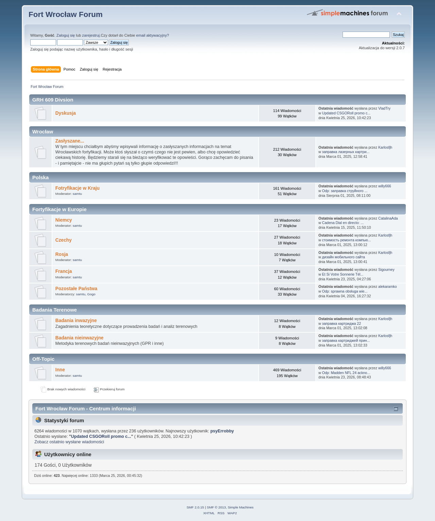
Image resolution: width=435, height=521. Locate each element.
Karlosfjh (385, 147)
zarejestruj (91, 35)
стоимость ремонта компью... (346, 240)
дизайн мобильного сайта (343, 257)
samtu (77, 194)
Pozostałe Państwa (76, 288)
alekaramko (387, 286)
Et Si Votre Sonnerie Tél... (343, 274)
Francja (63, 271)
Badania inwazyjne (76, 320)
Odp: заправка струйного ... (345, 191)
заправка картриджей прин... (346, 340)
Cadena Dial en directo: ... (343, 223)
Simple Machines (241, 507)
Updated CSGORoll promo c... (346, 113)
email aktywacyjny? (152, 35)
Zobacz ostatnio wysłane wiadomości (69, 442)
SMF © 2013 (216, 507)
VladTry (384, 108)
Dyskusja (65, 113)
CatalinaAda (388, 218)
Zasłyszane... (69, 141)
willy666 (384, 186)
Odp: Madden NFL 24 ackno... (346, 373)
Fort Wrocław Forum (66, 14)
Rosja (61, 254)
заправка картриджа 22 (341, 323)
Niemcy (63, 220)
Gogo (91, 294)
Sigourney (386, 269)
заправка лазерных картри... (346, 152)
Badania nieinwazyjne (79, 337)
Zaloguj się (65, 35)
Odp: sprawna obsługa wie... (345, 291)
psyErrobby (222, 431)
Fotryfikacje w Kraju (77, 188)
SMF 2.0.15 (195, 507)
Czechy (63, 240)
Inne (60, 369)
